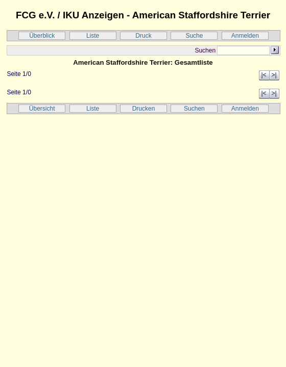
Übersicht (42, 108)
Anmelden (245, 35)
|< (263, 74)
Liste (92, 35)
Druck (143, 35)
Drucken (143, 108)
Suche (194, 35)
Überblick (42, 35)
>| (273, 74)
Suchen (194, 108)
